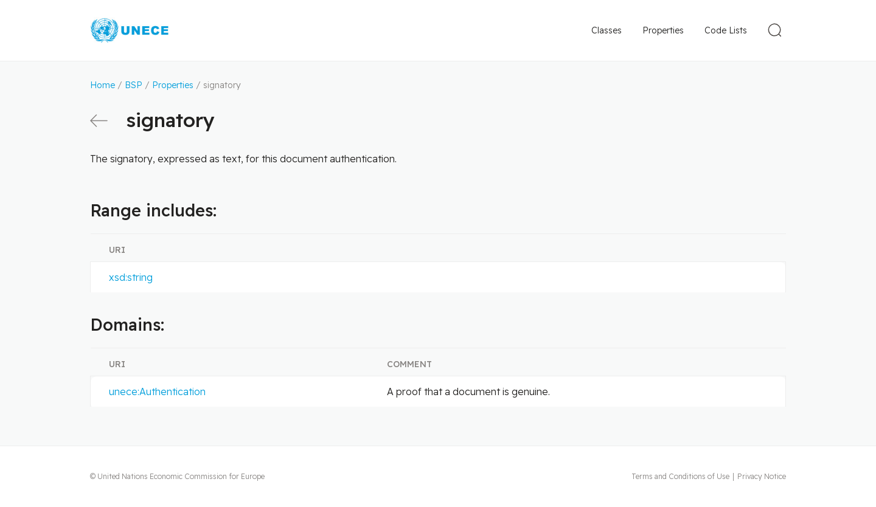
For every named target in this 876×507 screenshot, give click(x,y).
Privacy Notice (761, 476)
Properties (663, 30)
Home (102, 85)
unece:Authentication (157, 391)
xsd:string (131, 277)
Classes (606, 30)
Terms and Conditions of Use (680, 476)
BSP (133, 85)
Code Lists (725, 30)
